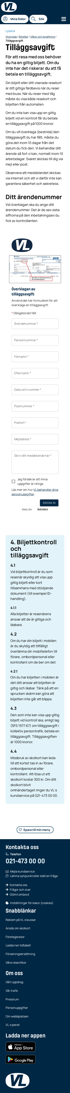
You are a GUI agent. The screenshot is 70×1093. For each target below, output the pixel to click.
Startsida (11, 36)
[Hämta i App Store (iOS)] (20, 1047)
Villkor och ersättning (42, 36)
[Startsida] (9, 7)
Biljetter (23, 36)
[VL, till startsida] (17, 1080)
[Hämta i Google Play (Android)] (20, 1059)
